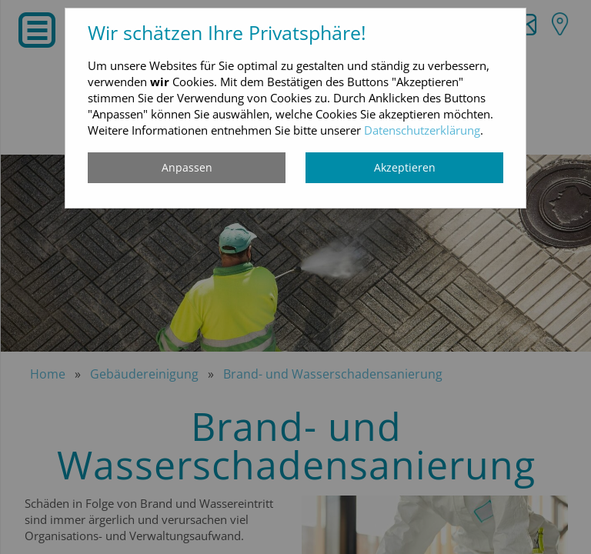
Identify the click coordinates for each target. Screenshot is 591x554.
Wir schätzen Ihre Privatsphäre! (227, 32)
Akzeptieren (405, 167)
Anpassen (187, 167)
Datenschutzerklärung (422, 130)
